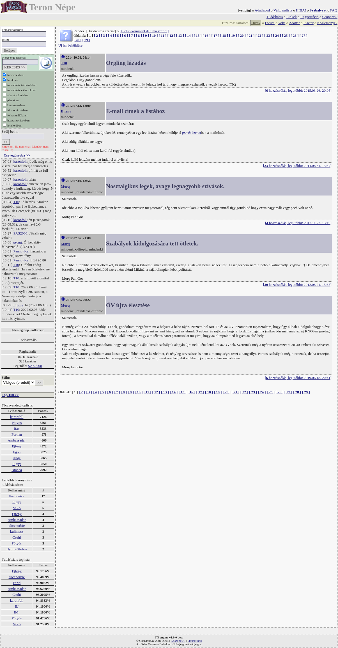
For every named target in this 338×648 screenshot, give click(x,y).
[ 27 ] (303, 35)
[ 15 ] (198, 35)
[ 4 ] (111, 35)
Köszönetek (178, 640)
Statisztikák (194, 640)
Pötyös (17, 422)
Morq (65, 186)
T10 (16, 202)
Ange (16, 458)
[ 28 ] (77, 40)
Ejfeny (18, 305)
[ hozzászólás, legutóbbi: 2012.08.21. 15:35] (297, 284)
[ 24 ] (277, 35)
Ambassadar (17, 440)
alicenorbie (17, 525)
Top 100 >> (10, 395)
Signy (16, 464)
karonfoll (20, 161)
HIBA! (301, 10)
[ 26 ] (294, 35)
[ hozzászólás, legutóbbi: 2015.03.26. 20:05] (298, 90)
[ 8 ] (139, 35)
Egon (16, 452)
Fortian (17, 434)
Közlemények (327, 23)
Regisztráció (309, 17)
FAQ (333, 10)
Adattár (294, 23)
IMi (17, 612)
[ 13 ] (180, 35)
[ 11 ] (162, 35)
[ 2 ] (97, 35)
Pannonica (21, 251)
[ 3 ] (104, 35)
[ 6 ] (125, 35)
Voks (282, 23)
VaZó (16, 508)
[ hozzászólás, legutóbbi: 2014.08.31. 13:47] (297, 166)
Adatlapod (262, 10)
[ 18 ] (224, 35)
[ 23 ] (268, 35)
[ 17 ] (215, 35)
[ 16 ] (206, 35)
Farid (16, 583)
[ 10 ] (154, 35)
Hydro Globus (16, 549)
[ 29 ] (86, 40)
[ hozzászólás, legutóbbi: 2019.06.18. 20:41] (298, 378)
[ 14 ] (189, 35)
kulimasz (16, 531)
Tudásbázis (274, 17)
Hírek (255, 23)
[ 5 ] (118, 35)
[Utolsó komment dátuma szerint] (144, 31)
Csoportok (329, 17)
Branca (17, 470)
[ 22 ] (259, 35)
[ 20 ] (242, 35)
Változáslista (282, 10)
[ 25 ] (286, 35)
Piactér (308, 23)
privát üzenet (191, 132)
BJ (17, 606)
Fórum (270, 23)
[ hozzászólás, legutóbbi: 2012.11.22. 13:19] (298, 223)
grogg (17, 242)
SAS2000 (20, 233)
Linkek (291, 17)
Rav (17, 428)
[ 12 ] (171, 35)
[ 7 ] (132, 35)
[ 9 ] (146, 35)
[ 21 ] (250, 35)
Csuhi (16, 537)
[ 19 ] (233, 35)
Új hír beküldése (70, 45)
